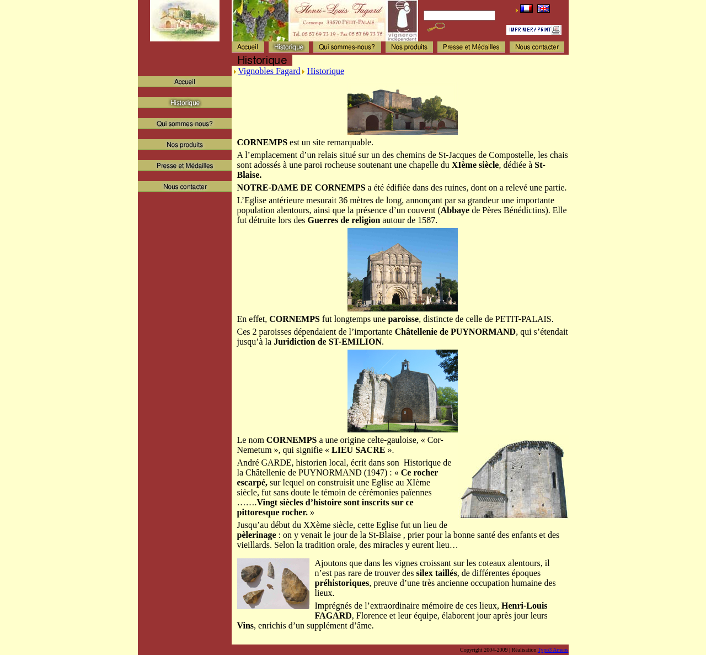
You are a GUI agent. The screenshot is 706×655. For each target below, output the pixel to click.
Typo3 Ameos (553, 650)
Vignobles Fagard (269, 71)
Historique (325, 71)
